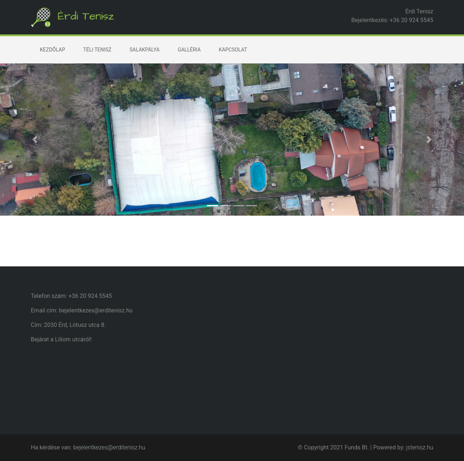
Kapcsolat (233, 50)
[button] (35, 139)
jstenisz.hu (419, 447)
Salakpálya (144, 50)
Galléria (189, 50)
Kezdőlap (52, 50)
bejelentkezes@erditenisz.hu (109, 447)
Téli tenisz (97, 50)
